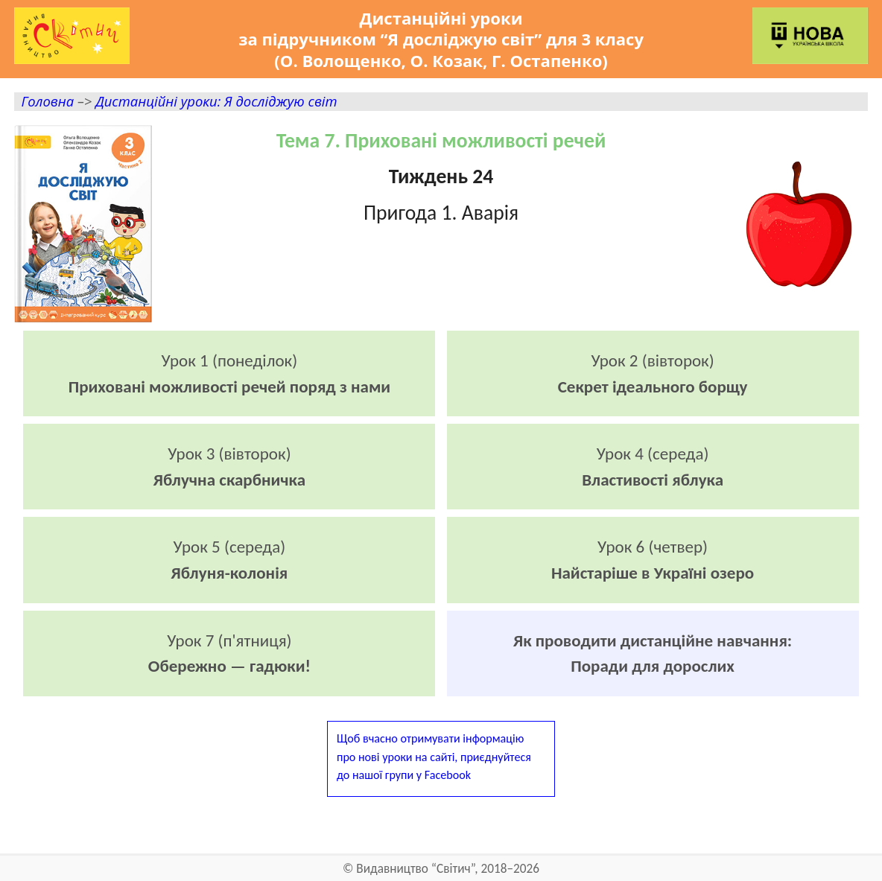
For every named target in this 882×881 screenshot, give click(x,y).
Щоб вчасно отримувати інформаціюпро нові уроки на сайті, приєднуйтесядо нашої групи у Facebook (434, 756)
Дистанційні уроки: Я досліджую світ (216, 101)
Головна (47, 101)
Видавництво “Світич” (415, 869)
